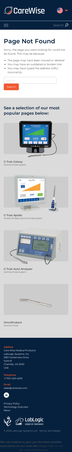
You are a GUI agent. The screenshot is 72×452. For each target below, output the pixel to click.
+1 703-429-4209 (13, 378)
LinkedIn (6, 395)
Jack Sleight (54, 430)
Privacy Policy (12, 403)
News (7, 410)
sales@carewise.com (15, 388)
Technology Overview (16, 406)
